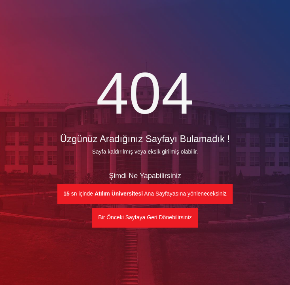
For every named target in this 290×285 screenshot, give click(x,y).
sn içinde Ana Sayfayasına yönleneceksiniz (144, 193)
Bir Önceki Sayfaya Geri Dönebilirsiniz (145, 217)
